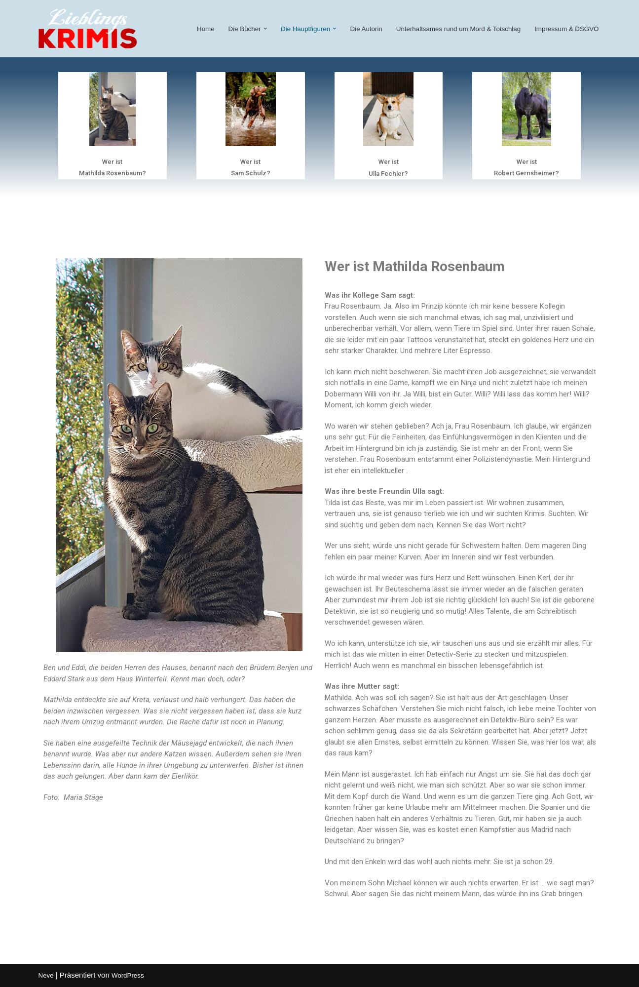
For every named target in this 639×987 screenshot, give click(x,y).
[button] (265, 29)
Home (206, 29)
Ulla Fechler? (388, 173)
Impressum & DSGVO (566, 29)
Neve (46, 975)
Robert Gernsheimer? (526, 173)
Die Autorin (366, 29)
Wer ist (112, 161)
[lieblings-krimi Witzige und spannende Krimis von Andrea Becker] (87, 28)
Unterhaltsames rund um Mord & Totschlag (458, 29)
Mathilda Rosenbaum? (112, 173)
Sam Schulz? (250, 173)
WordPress (128, 975)
